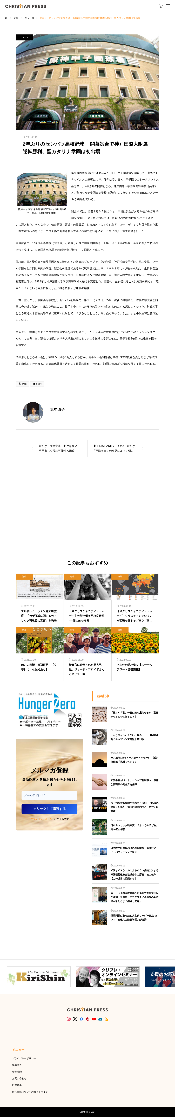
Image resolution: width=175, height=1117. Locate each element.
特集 (24, 630)
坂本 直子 (57, 409)
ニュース (24, 37)
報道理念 (17, 1071)
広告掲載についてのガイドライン (30, 1091)
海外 (24, 576)
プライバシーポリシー (42, 819)
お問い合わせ (19, 1078)
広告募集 (17, 1085)
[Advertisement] (87, 509)
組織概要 (17, 1065)
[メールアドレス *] (49, 795)
